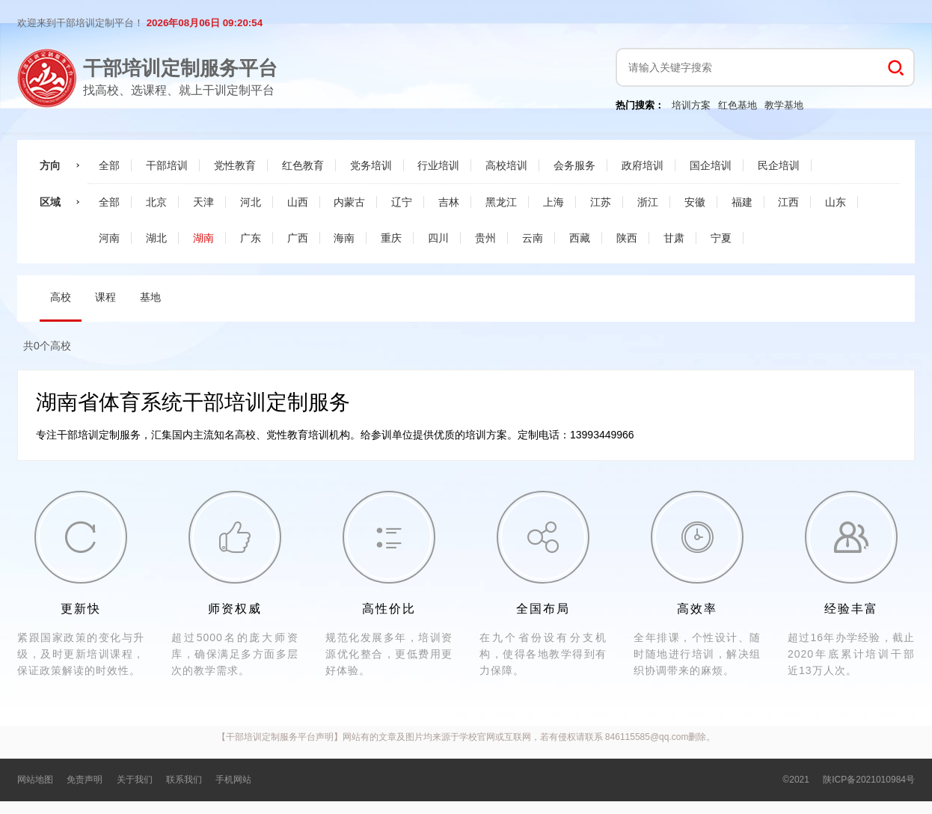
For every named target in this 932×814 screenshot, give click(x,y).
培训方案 (691, 105)
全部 (109, 165)
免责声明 (84, 779)
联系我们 (184, 779)
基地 (150, 297)
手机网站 (233, 779)
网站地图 (35, 779)
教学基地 (783, 105)
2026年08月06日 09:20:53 (205, 22)
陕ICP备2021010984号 (869, 779)
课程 (105, 297)
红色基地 (737, 105)
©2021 (795, 779)
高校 (60, 297)
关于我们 (135, 779)
